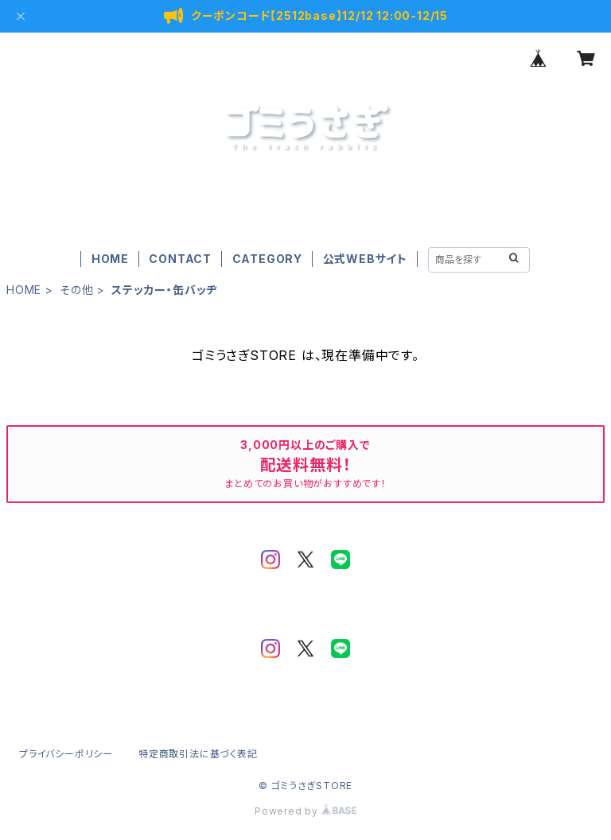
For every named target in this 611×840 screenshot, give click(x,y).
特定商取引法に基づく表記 (198, 754)
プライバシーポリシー (66, 754)
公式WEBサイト (365, 258)
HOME (110, 258)
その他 (76, 289)
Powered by (305, 811)
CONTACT (180, 258)
